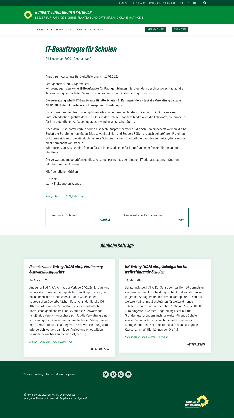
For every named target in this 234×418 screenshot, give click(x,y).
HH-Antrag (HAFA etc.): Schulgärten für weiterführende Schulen (156, 270)
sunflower (49, 398)
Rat (70, 341)
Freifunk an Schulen (80, 217)
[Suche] (200, 3)
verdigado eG (80, 398)
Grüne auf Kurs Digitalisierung (154, 217)
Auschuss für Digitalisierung (69, 196)
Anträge (50, 196)
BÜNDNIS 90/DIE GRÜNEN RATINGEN (63, 12)
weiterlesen (100, 349)
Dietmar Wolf (82, 59)
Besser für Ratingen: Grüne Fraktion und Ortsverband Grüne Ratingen (89, 17)
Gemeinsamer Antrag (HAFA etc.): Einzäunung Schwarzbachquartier (66, 270)
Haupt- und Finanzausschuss (53, 341)
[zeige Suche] (205, 3)
